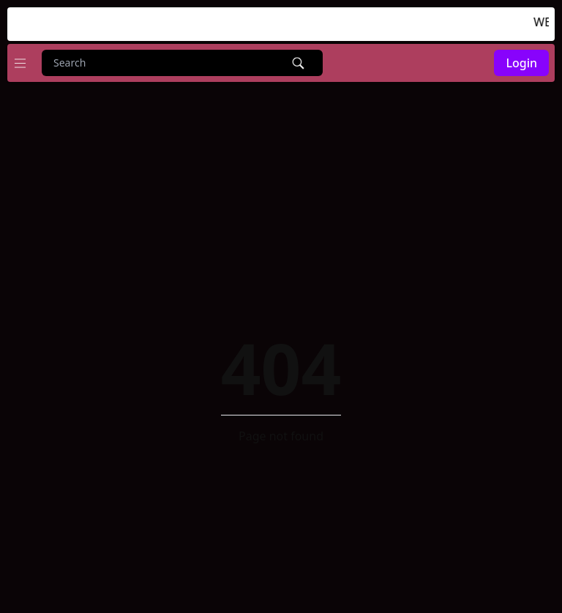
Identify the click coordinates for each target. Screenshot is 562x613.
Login (521, 63)
